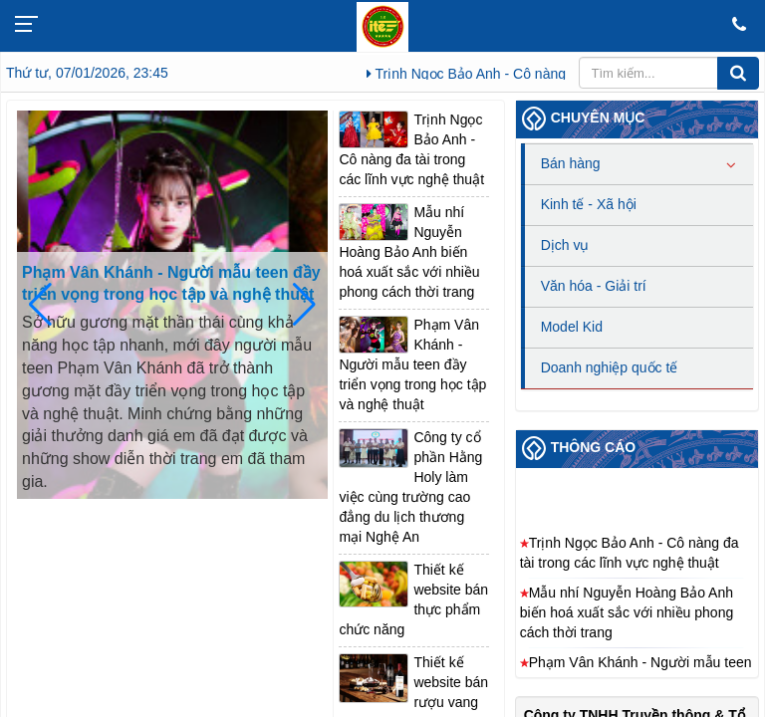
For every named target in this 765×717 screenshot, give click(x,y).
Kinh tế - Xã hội (589, 204)
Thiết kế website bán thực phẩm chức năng (413, 599)
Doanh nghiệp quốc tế (609, 367)
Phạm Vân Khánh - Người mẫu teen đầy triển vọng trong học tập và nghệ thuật (171, 284)
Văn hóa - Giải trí (593, 286)
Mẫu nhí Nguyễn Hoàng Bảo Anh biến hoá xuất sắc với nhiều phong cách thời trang (409, 252)
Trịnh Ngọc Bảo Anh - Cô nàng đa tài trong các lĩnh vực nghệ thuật (411, 149)
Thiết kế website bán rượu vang (450, 682)
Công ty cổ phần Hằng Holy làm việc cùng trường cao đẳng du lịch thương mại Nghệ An (410, 487)
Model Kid (572, 327)
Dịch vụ (565, 245)
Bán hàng (571, 163)
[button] (304, 305)
